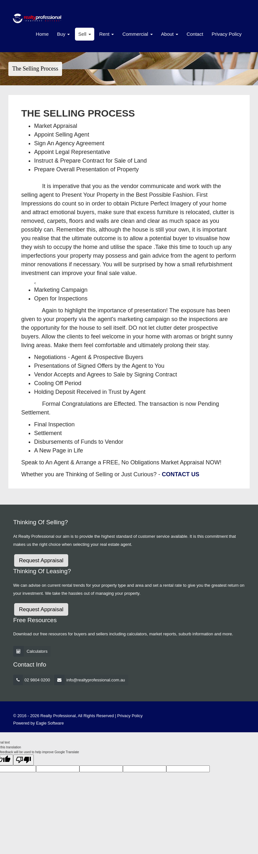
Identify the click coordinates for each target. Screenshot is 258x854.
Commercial (137, 34)
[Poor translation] (23, 759)
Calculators (37, 651)
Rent (106, 34)
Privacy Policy (227, 34)
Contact (195, 34)
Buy (63, 34)
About (169, 34)
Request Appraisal (41, 560)
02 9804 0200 (37, 680)
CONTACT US (180, 474)
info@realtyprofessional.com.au (95, 680)
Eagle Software (50, 723)
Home (42, 34)
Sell (84, 34)
